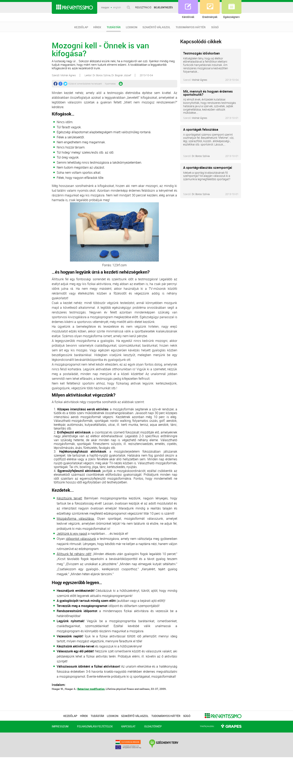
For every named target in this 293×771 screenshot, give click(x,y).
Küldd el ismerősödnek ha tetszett (85, 83)
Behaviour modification (91, 689)
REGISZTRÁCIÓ (143, 7)
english (117, 7)
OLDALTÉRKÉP (153, 726)
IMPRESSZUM (60, 726)
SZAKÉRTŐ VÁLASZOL (156, 27)
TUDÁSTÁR (113, 29)
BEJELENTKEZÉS (163, 7)
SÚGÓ (215, 27)
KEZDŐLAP (81, 27)
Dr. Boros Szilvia (201, 156)
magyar (105, 7)
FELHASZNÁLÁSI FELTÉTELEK (95, 726)
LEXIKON (131, 27)
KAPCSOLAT (128, 726)
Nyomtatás (110, 83)
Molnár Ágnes (199, 80)
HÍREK (97, 27)
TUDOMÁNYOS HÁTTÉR (190, 27)
